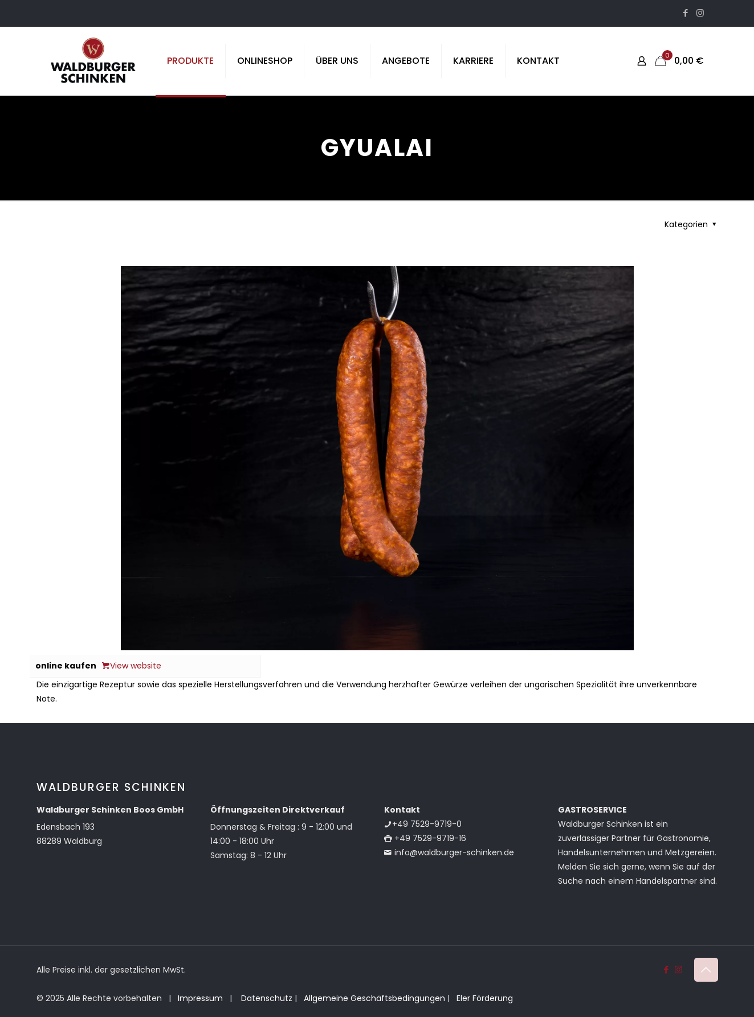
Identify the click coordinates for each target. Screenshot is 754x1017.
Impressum (200, 998)
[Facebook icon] (686, 13)
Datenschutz (265, 998)
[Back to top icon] (706, 970)
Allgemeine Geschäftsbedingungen (374, 998)
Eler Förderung (485, 998)
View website (131, 665)
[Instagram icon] (700, 13)
